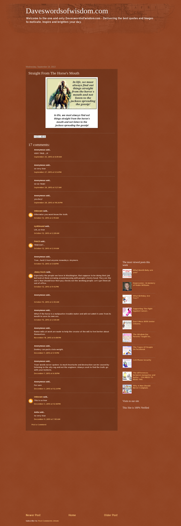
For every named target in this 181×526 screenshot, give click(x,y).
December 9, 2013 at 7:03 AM (47, 419)
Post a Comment (39, 424)
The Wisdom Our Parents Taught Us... (142, 335)
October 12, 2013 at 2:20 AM (46, 233)
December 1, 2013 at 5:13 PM (46, 353)
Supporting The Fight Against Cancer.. (142, 309)
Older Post (111, 515)
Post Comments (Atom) (48, 521)
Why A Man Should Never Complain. (141, 386)
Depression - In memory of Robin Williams (144, 284)
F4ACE (37, 241)
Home (72, 515)
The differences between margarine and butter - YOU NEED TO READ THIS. (144, 376)
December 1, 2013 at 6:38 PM (46, 373)
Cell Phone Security (142, 360)
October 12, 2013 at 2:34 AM (46, 248)
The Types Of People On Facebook (143, 348)
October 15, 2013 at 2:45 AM (46, 302)
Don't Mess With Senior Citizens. (144, 322)
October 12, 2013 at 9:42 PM (46, 286)
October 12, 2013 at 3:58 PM (46, 263)
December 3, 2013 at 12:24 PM (47, 388)
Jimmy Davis (40, 272)
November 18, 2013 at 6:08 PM (47, 337)
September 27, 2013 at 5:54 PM (47, 172)
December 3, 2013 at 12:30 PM (47, 404)
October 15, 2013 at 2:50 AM (46, 320)
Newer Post (33, 515)
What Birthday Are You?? (141, 297)
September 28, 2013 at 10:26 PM (48, 202)
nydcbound (39, 226)
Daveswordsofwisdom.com (67, 11)
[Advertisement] (90, 44)
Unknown (38, 211)
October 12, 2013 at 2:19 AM (46, 218)
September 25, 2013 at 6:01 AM (48, 157)
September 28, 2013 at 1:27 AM (47, 187)
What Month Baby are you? (143, 271)
